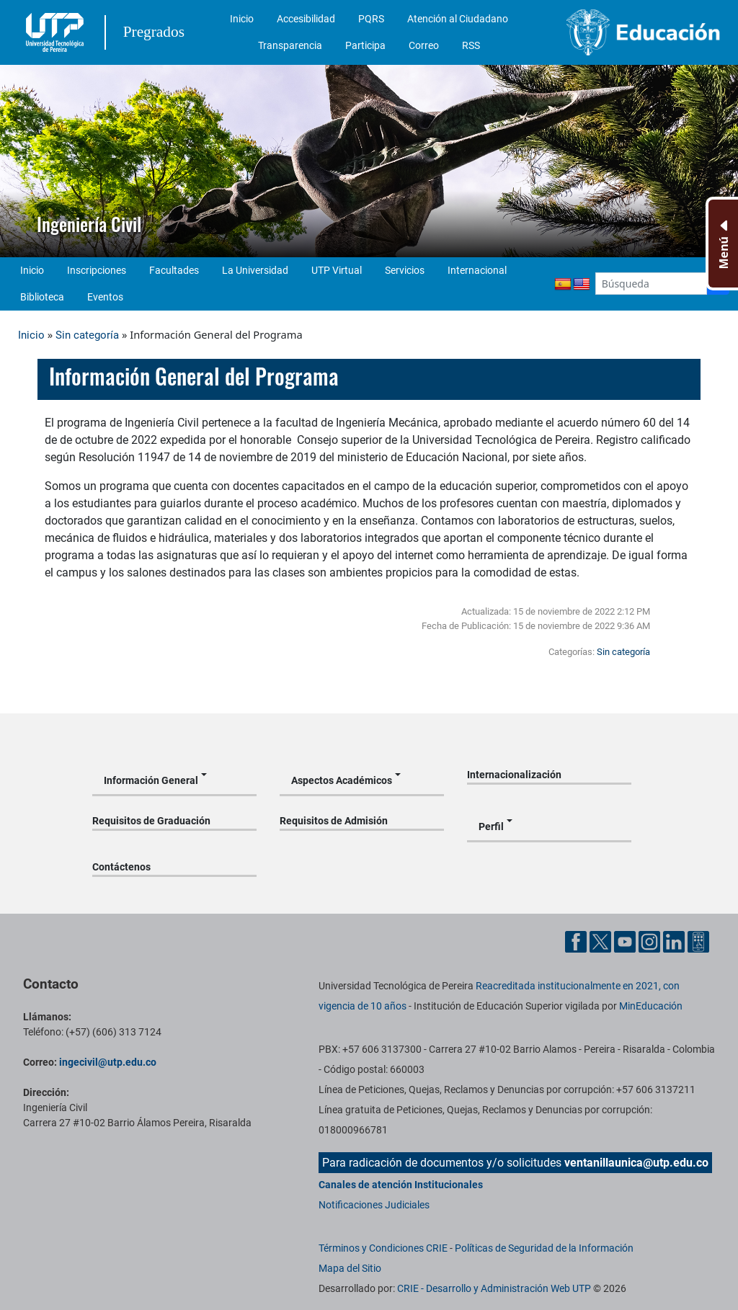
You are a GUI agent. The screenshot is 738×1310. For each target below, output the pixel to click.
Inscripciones (96, 270)
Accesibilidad (306, 18)
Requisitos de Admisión (334, 820)
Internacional (477, 270)
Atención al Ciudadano (457, 18)
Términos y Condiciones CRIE (383, 1248)
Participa (365, 45)
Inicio (242, 18)
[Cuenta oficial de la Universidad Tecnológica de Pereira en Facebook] (577, 941)
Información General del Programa (194, 376)
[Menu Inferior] (722, 243)
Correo (424, 45)
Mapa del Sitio (350, 1268)
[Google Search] (651, 283)
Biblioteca (42, 297)
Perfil (491, 826)
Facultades (174, 270)
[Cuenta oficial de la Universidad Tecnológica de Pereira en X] (602, 941)
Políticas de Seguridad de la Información (544, 1248)
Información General (151, 780)
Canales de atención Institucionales (401, 1184)
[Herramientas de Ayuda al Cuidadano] (698, 941)
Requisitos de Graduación (151, 820)
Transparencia (290, 45)
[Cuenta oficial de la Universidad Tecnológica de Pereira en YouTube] (626, 941)
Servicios (404, 270)
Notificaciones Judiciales (374, 1205)
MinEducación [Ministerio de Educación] (651, 1006)
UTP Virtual (336, 270)
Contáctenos (121, 867)
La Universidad (255, 270)
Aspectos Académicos (341, 780)
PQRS (371, 18)
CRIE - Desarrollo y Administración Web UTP (494, 1288)
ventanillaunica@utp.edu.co (636, 1162)
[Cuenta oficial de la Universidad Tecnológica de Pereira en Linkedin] (675, 941)
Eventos (105, 297)
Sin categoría (87, 335)
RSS (471, 45)
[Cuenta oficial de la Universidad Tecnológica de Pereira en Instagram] (651, 941)
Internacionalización (514, 774)
